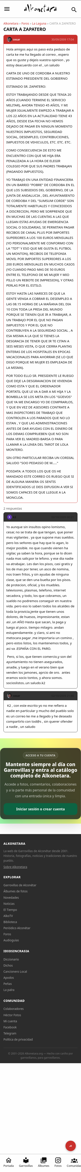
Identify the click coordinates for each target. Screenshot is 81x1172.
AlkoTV (8, 916)
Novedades (11, 897)
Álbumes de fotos (15, 891)
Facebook (10, 1027)
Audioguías (11, 940)
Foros (25, 23)
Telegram (9, 1033)
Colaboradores (13, 1009)
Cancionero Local (15, 971)
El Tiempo (10, 910)
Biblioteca (10, 922)
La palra (8, 990)
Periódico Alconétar (16, 928)
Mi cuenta (10, 1021)
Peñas (7, 984)
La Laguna (39, 23)
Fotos (58, 1162)
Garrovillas (26, 1162)
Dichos (8, 965)
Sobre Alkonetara (15, 867)
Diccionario (11, 959)
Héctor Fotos (12, 1015)
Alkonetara (10, 23)
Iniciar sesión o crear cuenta (40, 809)
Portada (8, 1162)
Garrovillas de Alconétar (19, 885)
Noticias (8, 904)
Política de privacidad (18, 1039)
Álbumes (43, 1162)
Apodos (8, 978)
